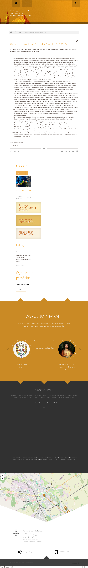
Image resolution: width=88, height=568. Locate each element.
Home (20, 32)
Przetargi (28, 220)
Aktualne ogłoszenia (22, 284)
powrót (11, 32)
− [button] (2, 478)
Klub (28, 233)
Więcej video (20, 265)
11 (57, 402)
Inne (18, 173)
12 (60, 402)
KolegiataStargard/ (26, 552)
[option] (21, 354)
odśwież (15, 32)
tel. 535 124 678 (61, 552)
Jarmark (28, 207)
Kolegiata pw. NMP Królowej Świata (34, 32)
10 (53, 402)
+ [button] (2, 475)
